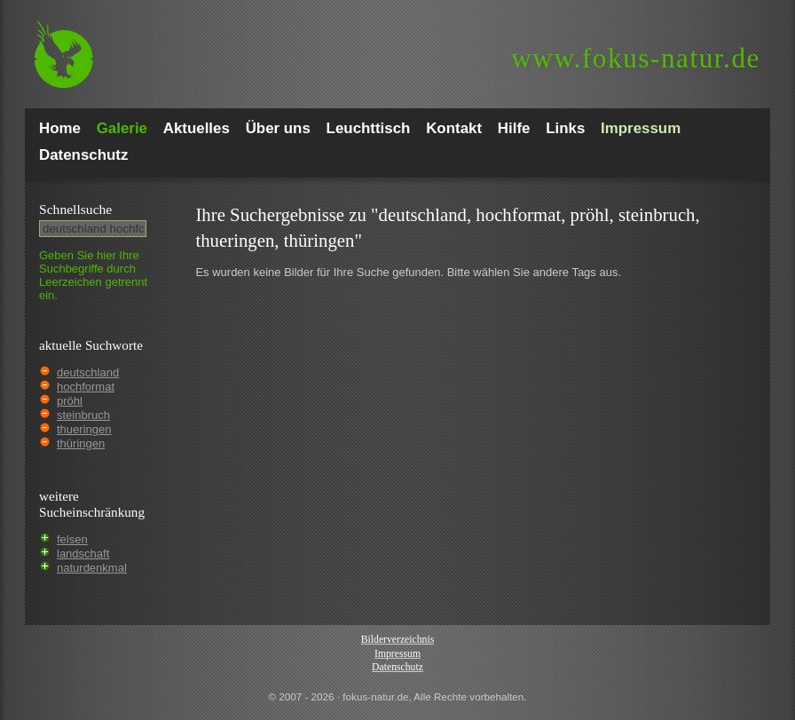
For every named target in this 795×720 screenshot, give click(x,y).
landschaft (83, 553)
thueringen (84, 429)
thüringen (81, 443)
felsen (72, 539)
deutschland (88, 372)
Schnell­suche (75, 209)
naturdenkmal (92, 567)
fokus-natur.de (635, 58)
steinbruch (83, 415)
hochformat (85, 386)
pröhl (70, 400)
